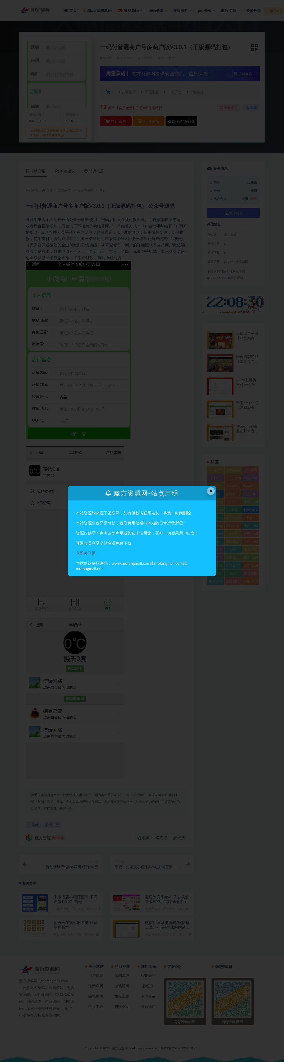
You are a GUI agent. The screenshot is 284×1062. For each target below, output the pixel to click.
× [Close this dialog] (211, 490)
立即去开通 (86, 553)
